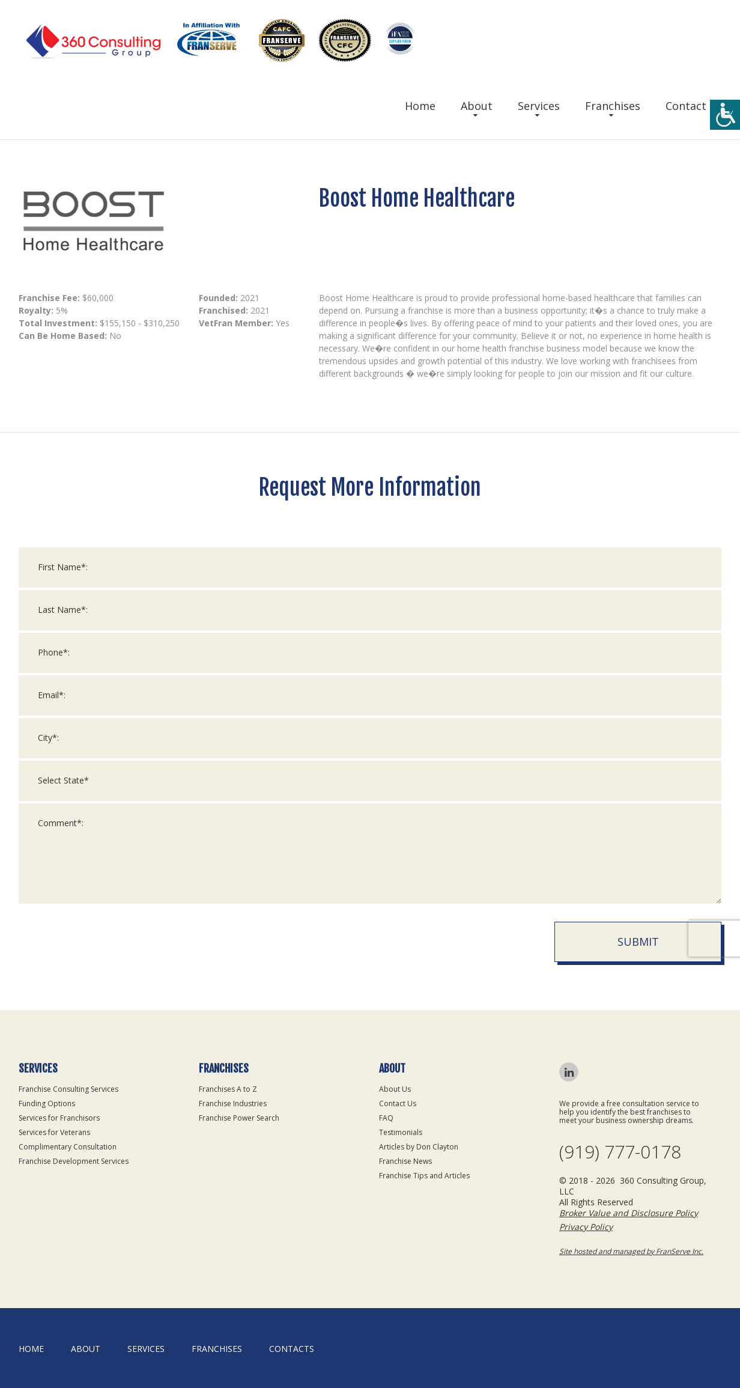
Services (539, 106)
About (477, 106)
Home (420, 106)
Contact (686, 106)
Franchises (612, 106)
